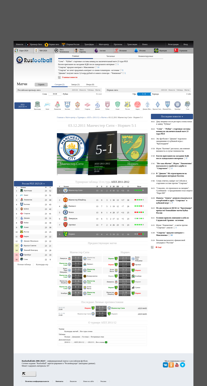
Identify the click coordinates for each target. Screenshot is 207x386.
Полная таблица (24, 264)
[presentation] (38, 84)
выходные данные (87, 363)
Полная (67, 337)
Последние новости (172, 116)
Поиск (144, 44)
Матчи (97, 90)
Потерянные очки (97, 337)
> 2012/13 (90, 342)
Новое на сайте (88, 381)
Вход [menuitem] (186, 44)
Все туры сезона (86, 331)
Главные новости (69, 77)
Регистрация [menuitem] (173, 44)
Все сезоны (101, 342)
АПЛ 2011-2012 (102, 163)
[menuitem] (71, 44)
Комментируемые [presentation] (145, 56)
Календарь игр (42, 264)
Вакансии (73, 381)
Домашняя (76, 337)
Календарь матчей (71, 331)
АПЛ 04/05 (142, 308)
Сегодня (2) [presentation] (59, 84)
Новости (82, 90)
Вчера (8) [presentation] (90, 84)
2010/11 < (68, 342)
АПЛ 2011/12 (108, 322)
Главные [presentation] (75, 56)
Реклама (103, 381)
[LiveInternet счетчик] (29, 376)
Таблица (90, 90)
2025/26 (75, 90)
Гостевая (85, 337)
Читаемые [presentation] (110, 56)
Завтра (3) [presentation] (75, 84)
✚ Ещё (158, 247)
